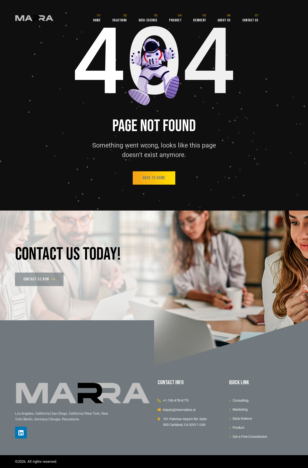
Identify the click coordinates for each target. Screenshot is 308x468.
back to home (154, 177)
